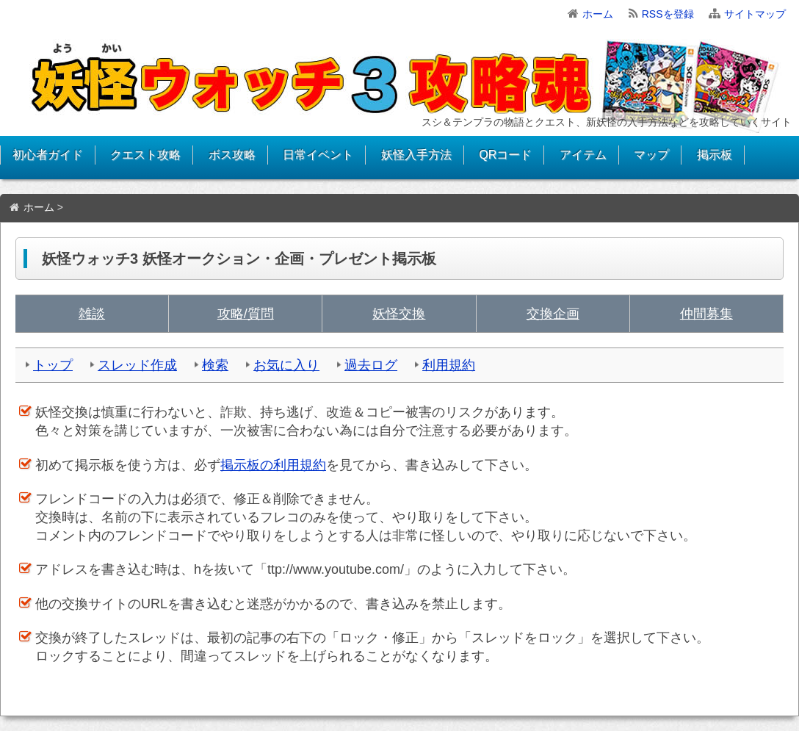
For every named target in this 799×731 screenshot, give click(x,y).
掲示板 (714, 154)
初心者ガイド (47, 154)
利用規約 (448, 365)
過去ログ (370, 365)
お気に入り (286, 365)
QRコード (505, 154)
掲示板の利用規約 (273, 465)
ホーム (597, 14)
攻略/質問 (245, 313)
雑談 (92, 313)
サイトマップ (755, 14)
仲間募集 (706, 313)
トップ (53, 365)
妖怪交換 (398, 313)
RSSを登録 (668, 14)
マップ (651, 154)
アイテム (583, 154)
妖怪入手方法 (416, 154)
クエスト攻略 (145, 154)
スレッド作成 (137, 365)
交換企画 (553, 313)
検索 (215, 365)
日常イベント (318, 154)
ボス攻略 (232, 154)
